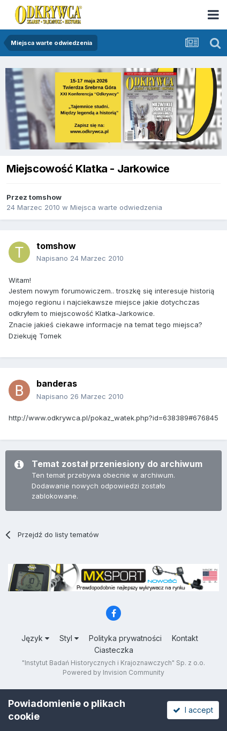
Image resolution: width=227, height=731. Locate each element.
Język (35, 638)
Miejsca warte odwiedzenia (116, 207)
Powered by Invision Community (113, 672)
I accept (193, 709)
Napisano (80, 258)
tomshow (45, 197)
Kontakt (185, 638)
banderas (56, 383)
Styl (69, 638)
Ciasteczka (113, 649)
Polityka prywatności (125, 638)
